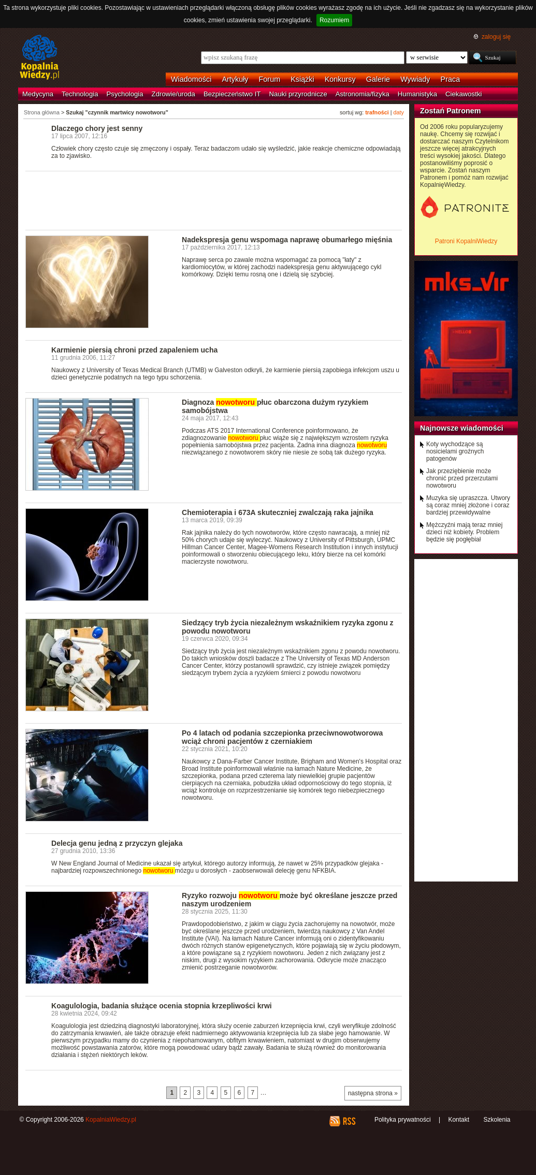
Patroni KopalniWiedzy (466, 241)
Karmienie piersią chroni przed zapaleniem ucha (134, 350)
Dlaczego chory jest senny (96, 128)
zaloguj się (496, 36)
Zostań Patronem (450, 111)
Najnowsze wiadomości (461, 428)
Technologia (80, 94)
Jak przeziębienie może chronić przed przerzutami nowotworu (462, 478)
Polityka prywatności (402, 1119)
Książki (302, 79)
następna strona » (373, 1093)
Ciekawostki (463, 94)
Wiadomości (191, 79)
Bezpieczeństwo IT (232, 94)
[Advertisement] (213, 200)
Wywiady (415, 79)
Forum (270, 79)
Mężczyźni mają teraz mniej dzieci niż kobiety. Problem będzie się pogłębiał (464, 532)
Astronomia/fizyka (362, 94)
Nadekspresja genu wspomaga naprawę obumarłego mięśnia (287, 240)
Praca (450, 79)
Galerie (378, 79)
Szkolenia (496, 1119)
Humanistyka (417, 94)
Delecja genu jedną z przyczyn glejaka (116, 843)
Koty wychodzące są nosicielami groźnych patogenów (455, 451)
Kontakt (458, 1119)
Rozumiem (334, 20)
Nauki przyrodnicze (298, 94)
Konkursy (340, 79)
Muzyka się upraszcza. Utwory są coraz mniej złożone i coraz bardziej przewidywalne (468, 505)
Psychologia (125, 94)
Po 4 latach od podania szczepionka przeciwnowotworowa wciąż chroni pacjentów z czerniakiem (282, 737)
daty (399, 112)
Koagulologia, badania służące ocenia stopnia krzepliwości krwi (161, 1006)
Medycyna (37, 94)
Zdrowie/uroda (173, 94)
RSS (348, 1121)
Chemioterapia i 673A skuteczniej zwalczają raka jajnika (277, 512)
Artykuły (235, 79)
